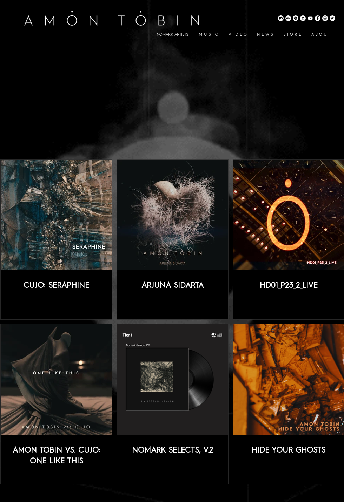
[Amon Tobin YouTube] (310, 18)
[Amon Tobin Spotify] (295, 18)
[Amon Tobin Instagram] (325, 18)
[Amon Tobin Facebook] (317, 18)
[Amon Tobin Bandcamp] (288, 18)
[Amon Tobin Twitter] (332, 18)
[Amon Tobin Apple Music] (303, 18)
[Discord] (281, 18)
